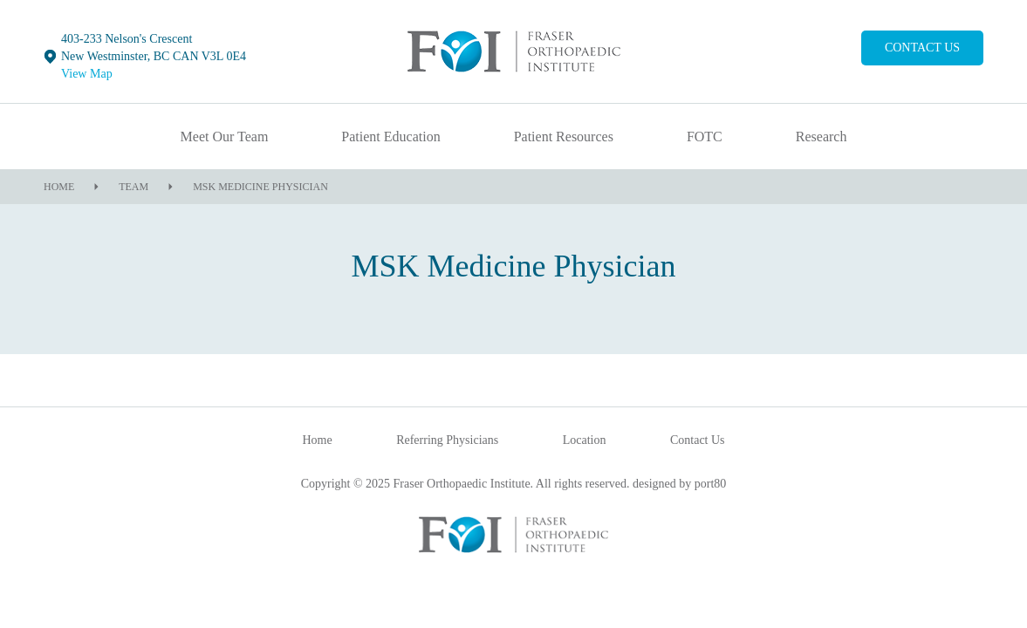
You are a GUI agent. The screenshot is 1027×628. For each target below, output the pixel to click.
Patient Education (390, 136)
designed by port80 (679, 483)
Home (59, 187)
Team (133, 187)
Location (584, 440)
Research (821, 136)
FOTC (704, 136)
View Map (87, 73)
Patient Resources (563, 136)
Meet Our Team (225, 136)
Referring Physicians (447, 440)
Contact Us (922, 47)
